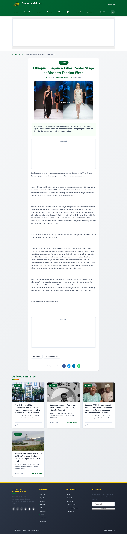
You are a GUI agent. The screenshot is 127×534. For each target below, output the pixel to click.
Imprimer (36, 356)
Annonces (91, 12)
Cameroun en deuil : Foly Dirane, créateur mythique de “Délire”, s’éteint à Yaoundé (63, 407)
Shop (69, 12)
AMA (102, 12)
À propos (70, 501)
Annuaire (79, 12)
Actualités (27, 12)
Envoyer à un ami (52, 356)
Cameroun (39, 12)
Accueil (16, 12)
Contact (69, 498)
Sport (42, 498)
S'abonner (103, 508)
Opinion (42, 504)
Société (42, 494)
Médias (59, 12)
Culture (21, 54)
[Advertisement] (63, 32)
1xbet (69, 494)
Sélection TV (44, 511)
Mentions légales (72, 508)
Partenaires (70, 511)
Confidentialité (71, 504)
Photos (49, 12)
